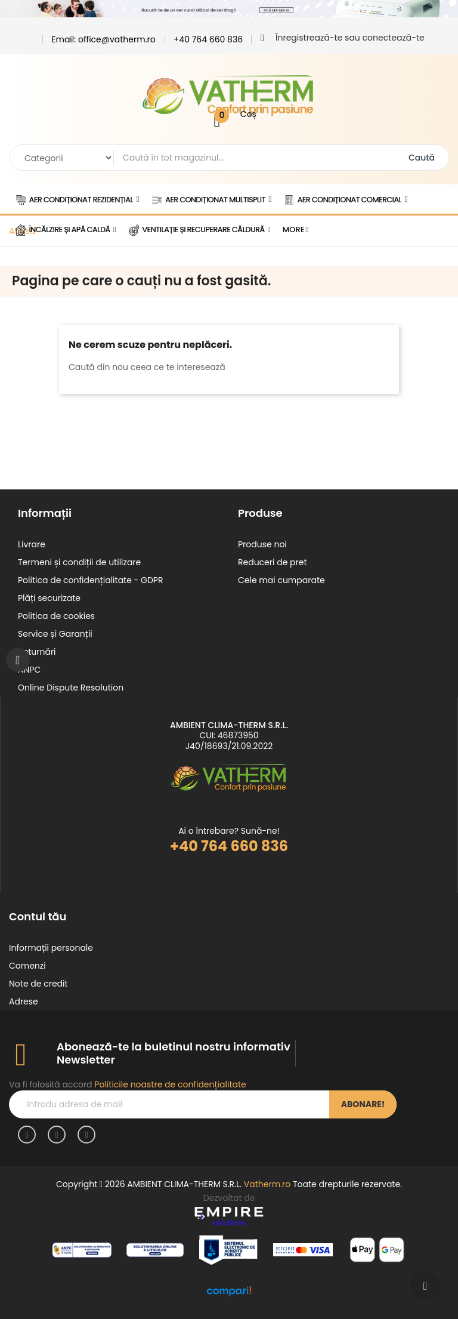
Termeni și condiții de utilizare (79, 562)
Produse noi (262, 544)
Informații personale (51, 948)
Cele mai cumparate (281, 580)
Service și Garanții (55, 634)
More (294, 229)
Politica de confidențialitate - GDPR (90, 580)
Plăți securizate (49, 598)
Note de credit (38, 984)
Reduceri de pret (272, 562)
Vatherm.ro (267, 1184)
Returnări (37, 652)
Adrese (23, 1001)
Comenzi (27, 966)
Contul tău (37, 916)
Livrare (31, 544)
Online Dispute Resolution (70, 688)
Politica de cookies (56, 616)
